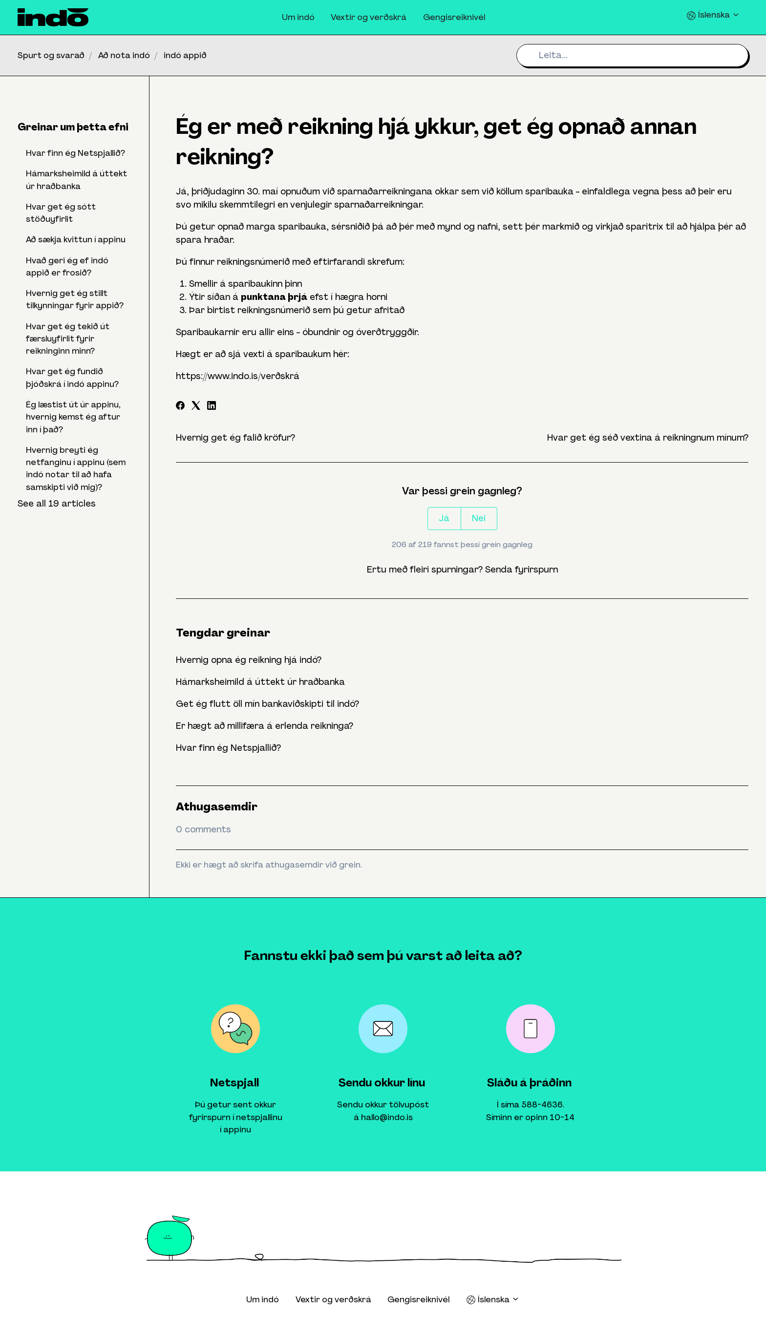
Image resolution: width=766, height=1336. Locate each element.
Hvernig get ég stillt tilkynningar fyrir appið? (75, 299)
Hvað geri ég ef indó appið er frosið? (67, 266)
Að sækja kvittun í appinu (76, 239)
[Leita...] (632, 55)
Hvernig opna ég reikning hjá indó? (248, 660)
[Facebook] (180, 407)
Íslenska (713, 15)
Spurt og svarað (51, 55)
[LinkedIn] (211, 407)
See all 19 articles (57, 503)
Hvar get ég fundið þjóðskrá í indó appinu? (72, 377)
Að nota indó (124, 55)
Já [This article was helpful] (444, 518)
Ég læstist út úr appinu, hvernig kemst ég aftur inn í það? (73, 417)
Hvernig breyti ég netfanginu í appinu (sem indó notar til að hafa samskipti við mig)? (76, 468)
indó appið (185, 55)
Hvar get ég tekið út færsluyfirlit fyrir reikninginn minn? (67, 339)
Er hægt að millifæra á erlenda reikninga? (264, 726)
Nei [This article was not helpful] (479, 518)
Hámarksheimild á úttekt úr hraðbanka (260, 682)
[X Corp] (196, 407)
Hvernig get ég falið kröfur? (235, 438)
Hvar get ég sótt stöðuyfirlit (61, 212)
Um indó (298, 17)
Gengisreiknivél (454, 17)
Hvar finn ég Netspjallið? (228, 748)
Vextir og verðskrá (368, 17)
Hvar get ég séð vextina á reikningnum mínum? (647, 438)
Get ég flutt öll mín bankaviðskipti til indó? (267, 704)
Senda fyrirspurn (521, 569)
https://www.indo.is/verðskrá (237, 376)
